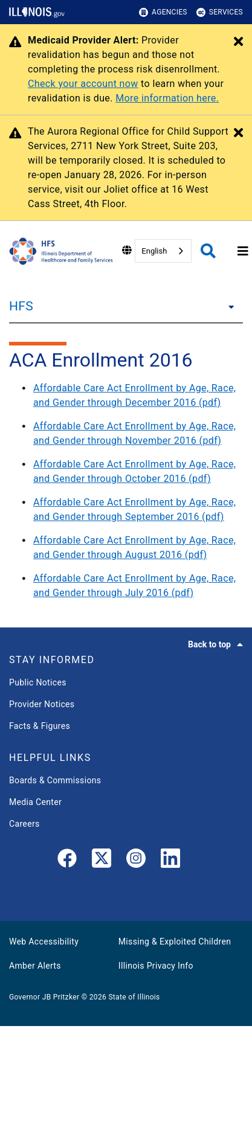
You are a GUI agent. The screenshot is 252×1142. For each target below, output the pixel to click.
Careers (24, 824)
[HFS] (228, 306)
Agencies (163, 12)
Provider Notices (41, 704)
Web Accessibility (44, 941)
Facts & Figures (39, 726)
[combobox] (163, 251)
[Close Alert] (238, 42)
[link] (67, 860)
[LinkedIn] (170, 860)
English (154, 250)
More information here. (167, 98)
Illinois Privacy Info (155, 965)
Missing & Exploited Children (174, 941)
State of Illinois (134, 997)
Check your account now (83, 83)
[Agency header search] (208, 250)
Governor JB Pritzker (44, 997)
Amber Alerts (35, 965)
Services (219, 12)
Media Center (35, 802)
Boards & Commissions (55, 780)
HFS (21, 306)
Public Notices (37, 682)
